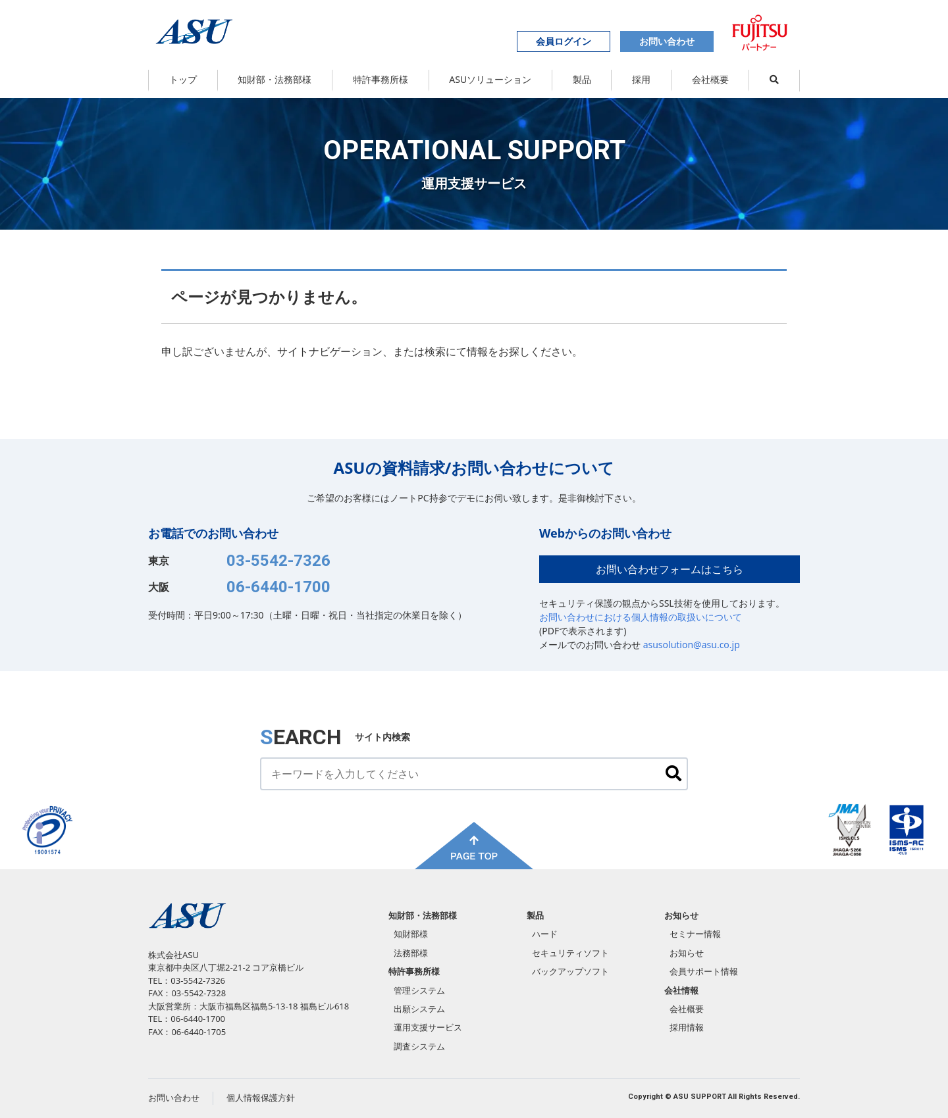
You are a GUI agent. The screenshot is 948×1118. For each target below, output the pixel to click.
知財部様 (411, 934)
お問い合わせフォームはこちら (669, 569)
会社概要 (710, 79)
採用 (641, 79)
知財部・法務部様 (274, 79)
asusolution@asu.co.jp (691, 644)
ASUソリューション (490, 79)
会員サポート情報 (704, 971)
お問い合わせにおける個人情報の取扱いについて (640, 617)
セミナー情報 (695, 934)
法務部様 (411, 953)
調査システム (419, 1046)
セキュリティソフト (570, 953)
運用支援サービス (428, 1027)
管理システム (419, 990)
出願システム (419, 1009)
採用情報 (687, 1027)
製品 (582, 79)
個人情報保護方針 (260, 1098)
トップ (183, 79)
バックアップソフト (570, 971)
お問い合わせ (667, 41)
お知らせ (681, 915)
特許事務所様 (380, 79)
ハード (545, 934)
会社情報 (681, 990)
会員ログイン (563, 41)
